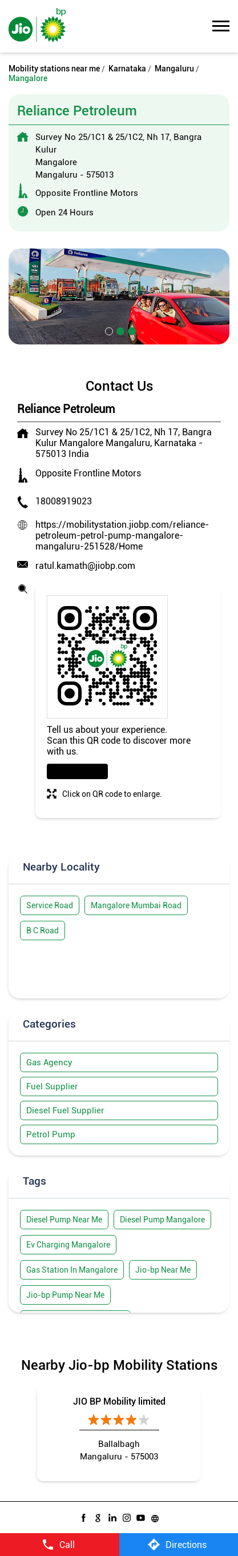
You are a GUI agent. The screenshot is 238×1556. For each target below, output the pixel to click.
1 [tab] (108, 330)
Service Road (49, 905)
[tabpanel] (119, 296)
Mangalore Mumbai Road (136, 905)
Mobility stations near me (54, 68)
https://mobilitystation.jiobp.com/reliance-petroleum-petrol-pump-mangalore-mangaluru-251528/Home (122, 535)
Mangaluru (174, 68)
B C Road (42, 930)
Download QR (77, 771)
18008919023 (63, 501)
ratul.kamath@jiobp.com (85, 565)
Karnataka (127, 68)
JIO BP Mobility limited (119, 1401)
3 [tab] (131, 330)
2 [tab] (119, 330)
